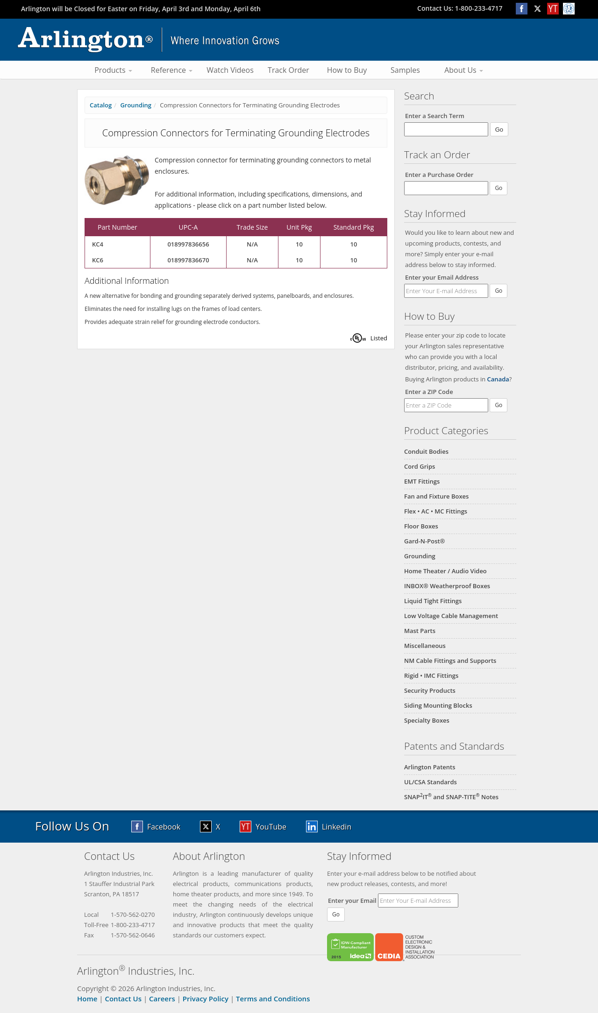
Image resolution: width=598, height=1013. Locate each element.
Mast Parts (419, 630)
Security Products (430, 690)
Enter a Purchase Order (439, 174)
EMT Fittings (422, 481)
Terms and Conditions (273, 998)
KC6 (97, 260)
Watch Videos (230, 70)
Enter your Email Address (442, 277)
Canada (498, 379)
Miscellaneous (425, 645)
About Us (463, 70)
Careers (162, 998)
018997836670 (188, 260)
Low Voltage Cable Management (451, 616)
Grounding (419, 556)
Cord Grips (419, 466)
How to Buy (347, 70)
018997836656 (188, 244)
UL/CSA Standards (430, 782)
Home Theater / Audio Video (445, 571)
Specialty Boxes (426, 720)
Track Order (288, 70)
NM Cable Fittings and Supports (450, 660)
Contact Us (123, 998)
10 (299, 244)
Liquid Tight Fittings (433, 601)
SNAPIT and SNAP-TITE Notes (451, 797)
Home (87, 998)
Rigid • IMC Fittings (431, 675)
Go (498, 291)
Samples (405, 70)
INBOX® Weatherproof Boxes (447, 586)
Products (113, 70)
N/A (252, 244)
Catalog (101, 105)
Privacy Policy (205, 998)
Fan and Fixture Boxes (436, 496)
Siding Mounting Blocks (438, 705)
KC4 (97, 244)
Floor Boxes (421, 526)
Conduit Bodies (426, 451)
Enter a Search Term (434, 116)
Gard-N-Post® (424, 541)
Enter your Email (352, 900)
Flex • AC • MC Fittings (435, 511)
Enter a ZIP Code (429, 391)
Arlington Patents (430, 767)
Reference (171, 70)
